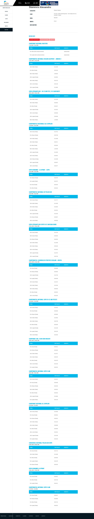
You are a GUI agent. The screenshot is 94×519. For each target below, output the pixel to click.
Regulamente (6, 22)
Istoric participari (34, 39)
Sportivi (6, 11)
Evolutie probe (44, 39)
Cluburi (6, 15)
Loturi (6, 18)
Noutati (6, 26)
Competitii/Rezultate (6, 7)
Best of (52, 39)
